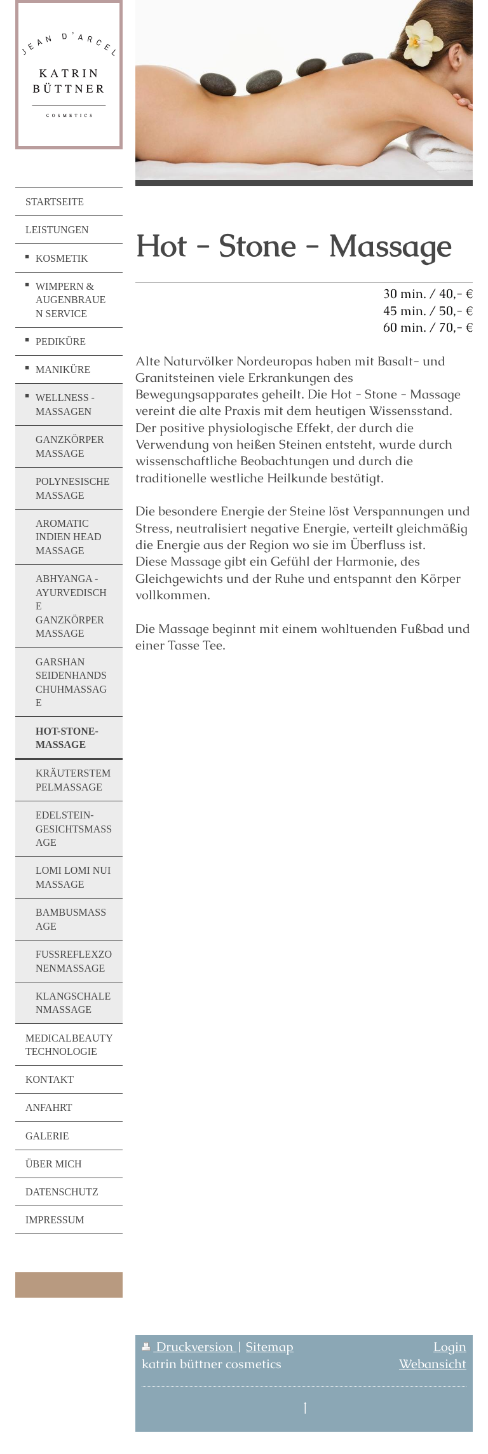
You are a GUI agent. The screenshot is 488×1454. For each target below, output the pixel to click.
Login (449, 1347)
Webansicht (432, 1364)
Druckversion (189, 1347)
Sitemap (270, 1347)
